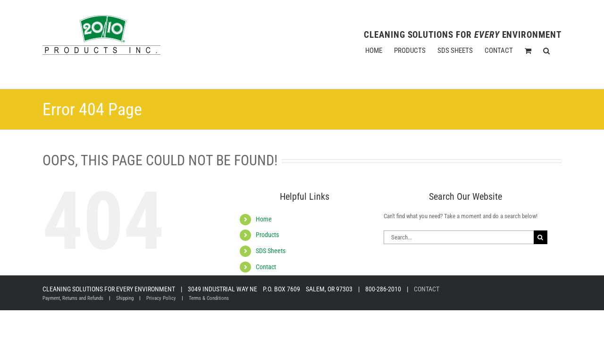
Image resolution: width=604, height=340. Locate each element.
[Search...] (459, 237)
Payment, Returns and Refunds (72, 298)
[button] (558, 50)
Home (264, 219)
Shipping (125, 298)
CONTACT (426, 289)
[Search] (540, 237)
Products (267, 234)
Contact (266, 267)
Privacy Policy (161, 298)
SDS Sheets (270, 251)
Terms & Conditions (209, 298)
